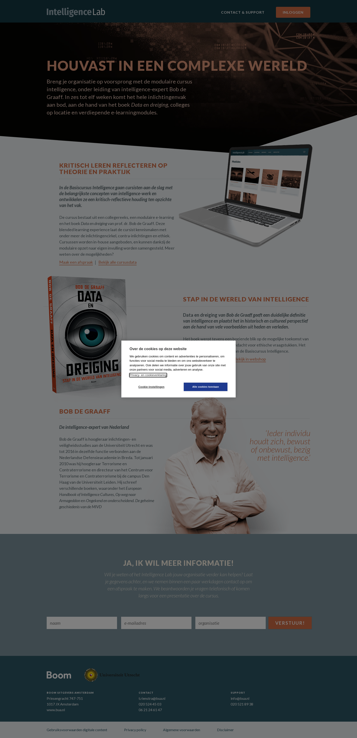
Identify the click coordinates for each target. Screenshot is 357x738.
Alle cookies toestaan (205, 386)
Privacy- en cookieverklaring (148, 375)
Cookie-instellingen (151, 387)
